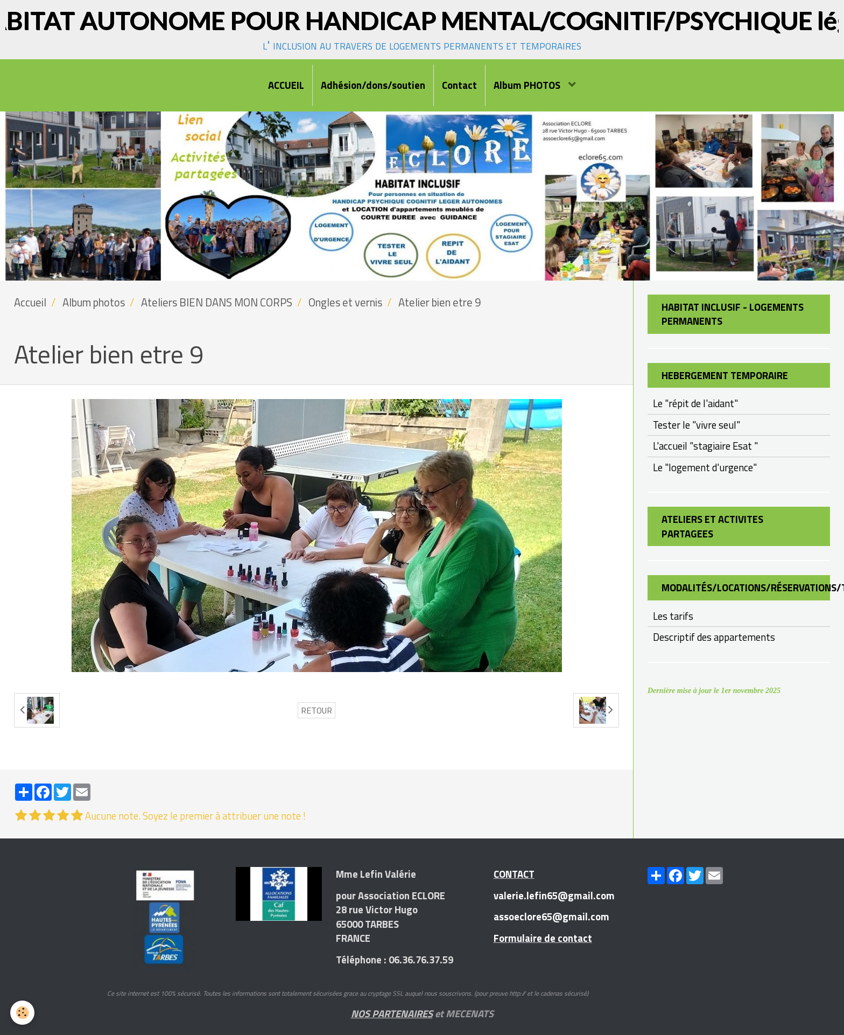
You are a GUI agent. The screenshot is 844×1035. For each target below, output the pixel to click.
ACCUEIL (286, 85)
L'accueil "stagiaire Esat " (705, 445)
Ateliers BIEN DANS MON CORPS (216, 302)
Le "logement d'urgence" (705, 467)
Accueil (30, 302)
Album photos (93, 302)
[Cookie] (23, 1013)
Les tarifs (673, 616)
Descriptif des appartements (714, 637)
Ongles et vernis (345, 302)
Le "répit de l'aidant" (695, 403)
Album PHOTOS (528, 85)
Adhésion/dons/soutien (373, 85)
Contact (459, 85)
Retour (316, 710)
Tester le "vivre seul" (696, 424)
